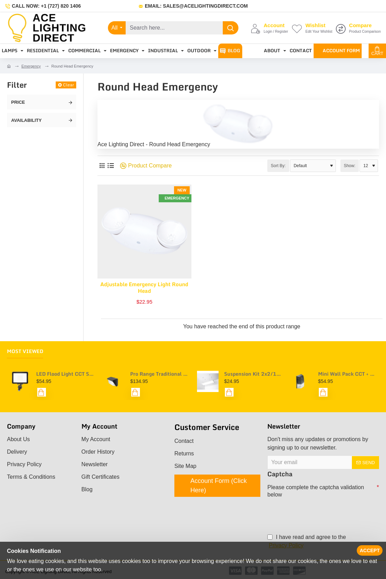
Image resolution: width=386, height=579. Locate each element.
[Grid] (101, 166)
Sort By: (278, 165)
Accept (370, 550)
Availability (26, 120)
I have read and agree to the (306, 542)
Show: (349, 165)
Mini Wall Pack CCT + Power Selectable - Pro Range (347, 374)
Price (18, 102)
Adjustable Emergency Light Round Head (144, 288)
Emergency (31, 66)
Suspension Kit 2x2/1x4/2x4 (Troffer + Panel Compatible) (253, 374)
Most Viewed (25, 351)
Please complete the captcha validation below (315, 491)
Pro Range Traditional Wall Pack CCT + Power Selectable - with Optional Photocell (159, 374)
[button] (41, 392)
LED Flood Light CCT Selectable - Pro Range (65, 374)
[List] (110, 166)
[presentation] (316, 511)
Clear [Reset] (68, 84)
